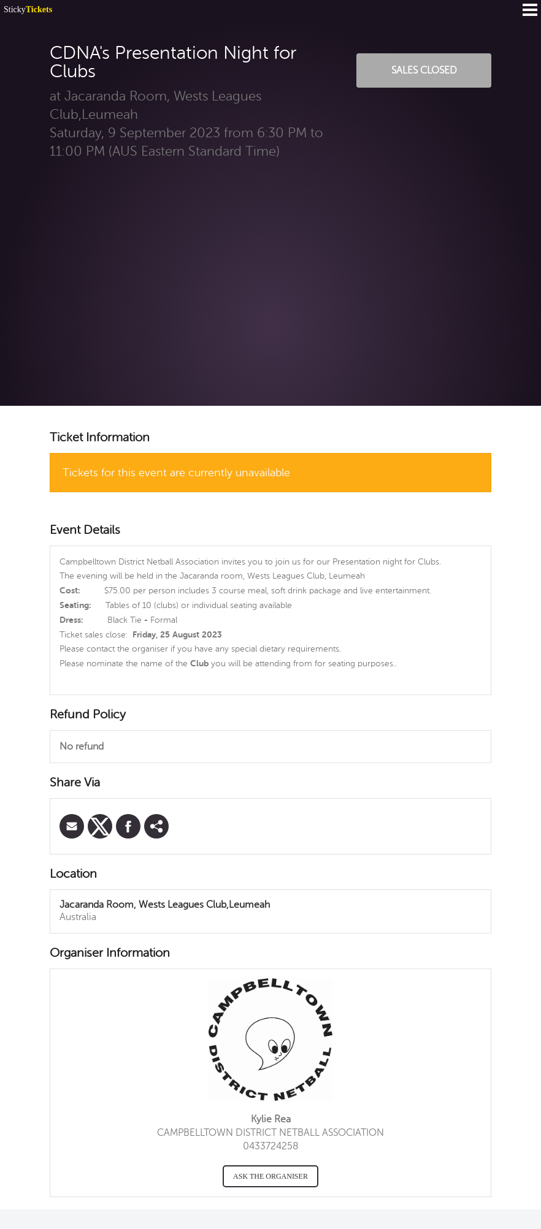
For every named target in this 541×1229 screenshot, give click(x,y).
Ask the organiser (270, 1176)
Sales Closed (424, 70)
